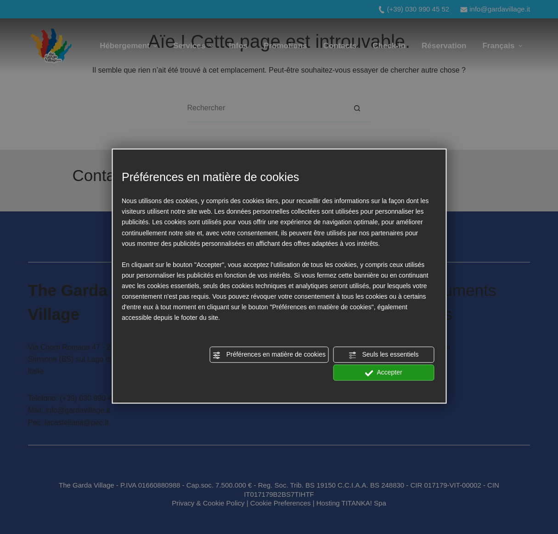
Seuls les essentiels (384, 355)
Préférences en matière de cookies (269, 355)
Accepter (383, 373)
